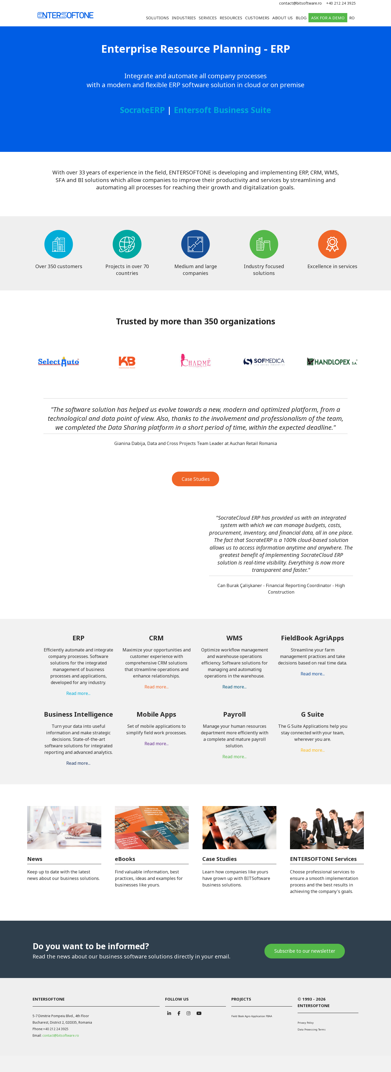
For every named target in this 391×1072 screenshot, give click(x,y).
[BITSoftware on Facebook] (179, 1012)
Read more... (78, 642)
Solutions (157, 17)
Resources (231, 17)
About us (282, 17)
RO (352, 17)
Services (208, 17)
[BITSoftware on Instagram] (188, 1012)
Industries (184, 17)
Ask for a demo (328, 17)
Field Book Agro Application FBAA (251, 1016)
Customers (257, 17)
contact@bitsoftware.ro (300, 3)
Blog (301, 17)
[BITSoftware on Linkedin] (169, 1012)
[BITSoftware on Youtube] (198, 1012)
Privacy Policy (306, 1022)
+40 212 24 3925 (341, 3)
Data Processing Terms (312, 1029)
